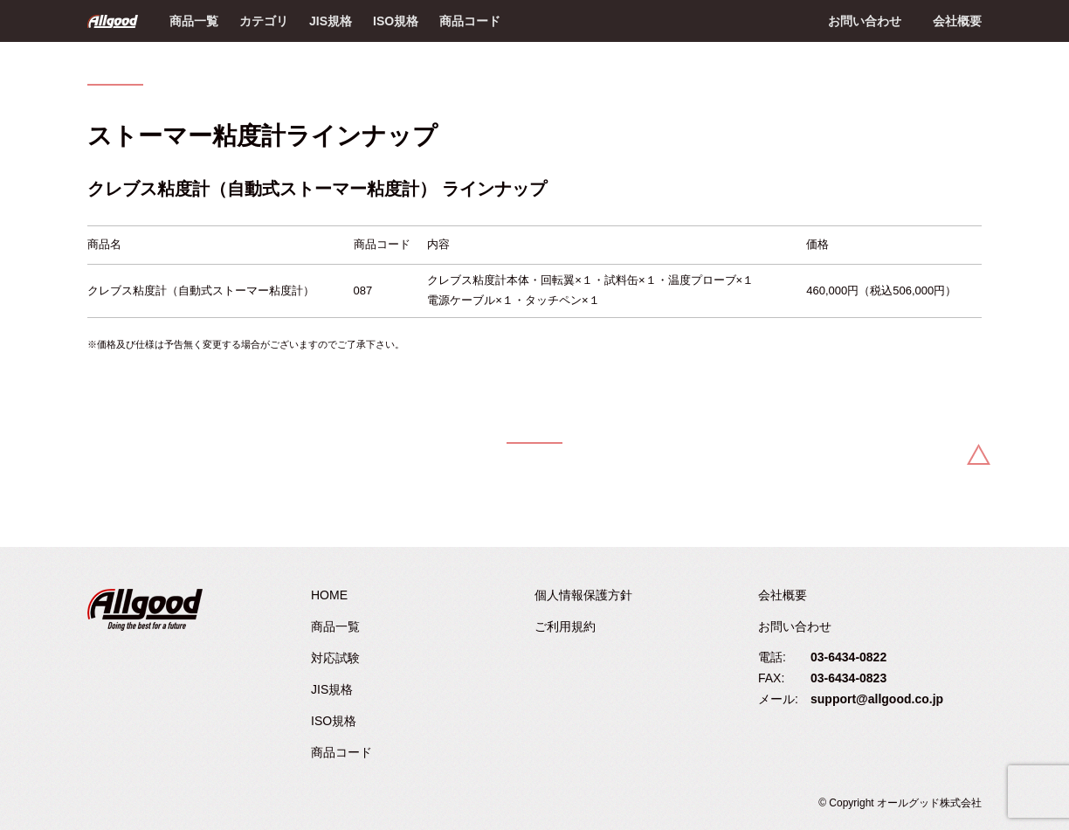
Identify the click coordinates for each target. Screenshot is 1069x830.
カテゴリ (263, 21)
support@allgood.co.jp (876, 699)
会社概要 (957, 21)
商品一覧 (193, 21)
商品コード (469, 21)
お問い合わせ (864, 21)
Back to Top (978, 454)
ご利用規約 (565, 626)
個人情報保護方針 (583, 595)
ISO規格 (395, 21)
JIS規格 (330, 21)
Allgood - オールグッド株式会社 (112, 21)
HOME (329, 595)
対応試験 (335, 658)
